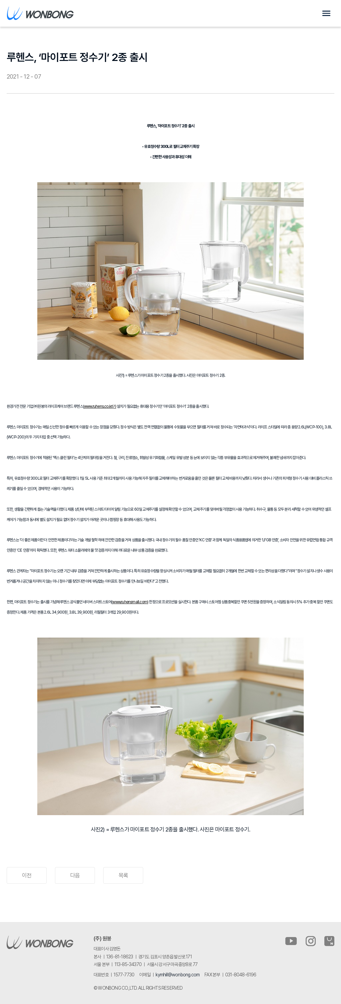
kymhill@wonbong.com (177, 974)
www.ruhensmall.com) (130, 602)
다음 (75, 875)
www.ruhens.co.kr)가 (100, 406)
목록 (123, 875)
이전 (26, 875)
